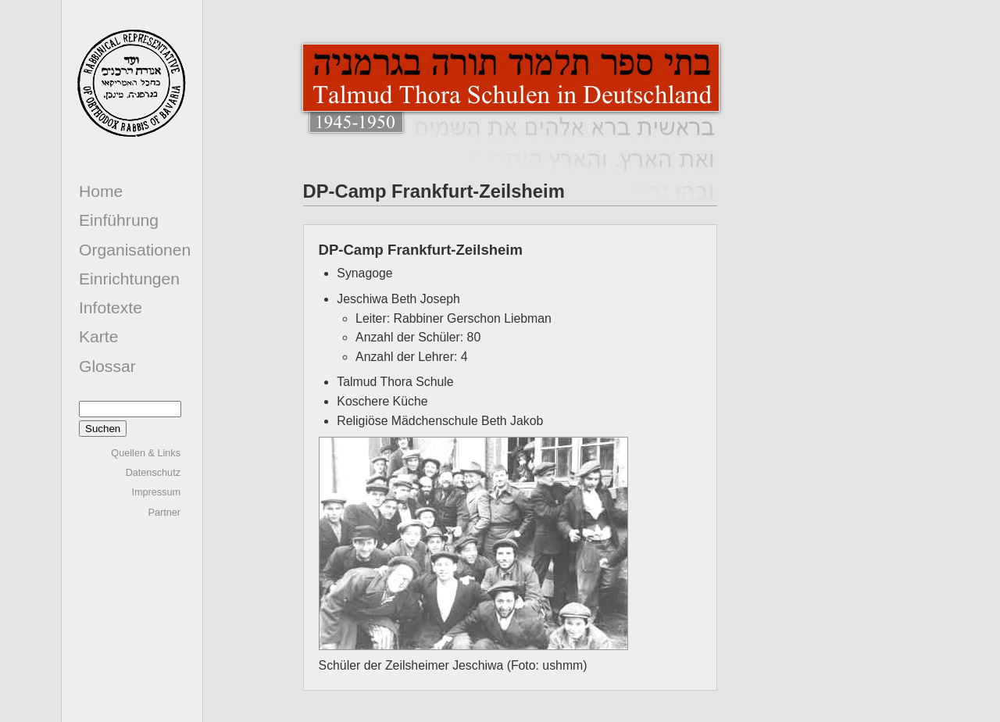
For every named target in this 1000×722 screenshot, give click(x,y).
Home (101, 191)
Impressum (155, 492)
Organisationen (135, 250)
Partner (164, 512)
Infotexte (110, 307)
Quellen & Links (145, 453)
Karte (98, 336)
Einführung (119, 220)
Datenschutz (153, 472)
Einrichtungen (129, 279)
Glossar (107, 366)
